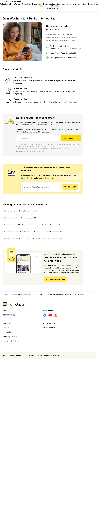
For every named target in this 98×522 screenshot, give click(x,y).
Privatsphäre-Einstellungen (49, 355)
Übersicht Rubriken (11, 341)
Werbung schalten (10, 337)
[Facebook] (45, 315)
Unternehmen (8, 332)
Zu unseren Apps (9, 315)
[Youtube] (50, 315)
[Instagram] (55, 315)
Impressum (29, 355)
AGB (4, 355)
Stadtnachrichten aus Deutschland (17, 295)
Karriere (6, 328)
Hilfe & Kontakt (49, 328)
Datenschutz (15, 355)
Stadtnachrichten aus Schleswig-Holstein (52, 294)
